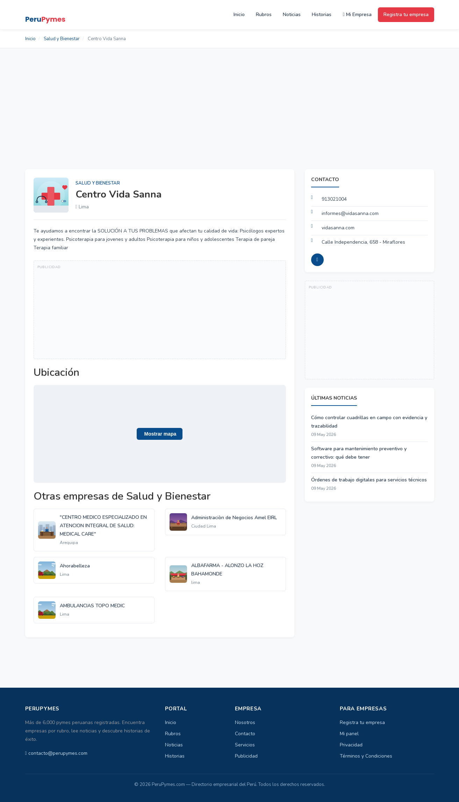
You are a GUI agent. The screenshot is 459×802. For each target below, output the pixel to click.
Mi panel (349, 733)
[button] (160, 434)
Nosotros (245, 722)
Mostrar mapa (160, 434)
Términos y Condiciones (366, 756)
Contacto (245, 733)
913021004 (334, 199)
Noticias (292, 14)
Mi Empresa (357, 14)
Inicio (239, 14)
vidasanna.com (338, 227)
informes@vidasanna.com (350, 213)
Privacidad (351, 745)
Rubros (264, 14)
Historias (321, 14)
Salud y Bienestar (62, 39)
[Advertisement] (229, 101)
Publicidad (246, 756)
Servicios (245, 745)
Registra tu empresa (406, 14)
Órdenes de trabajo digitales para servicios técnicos (369, 480)
